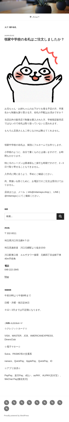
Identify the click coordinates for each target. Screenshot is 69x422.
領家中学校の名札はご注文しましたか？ (34, 39)
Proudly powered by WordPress (16, 416)
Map (7, 277)
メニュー (34, 17)
